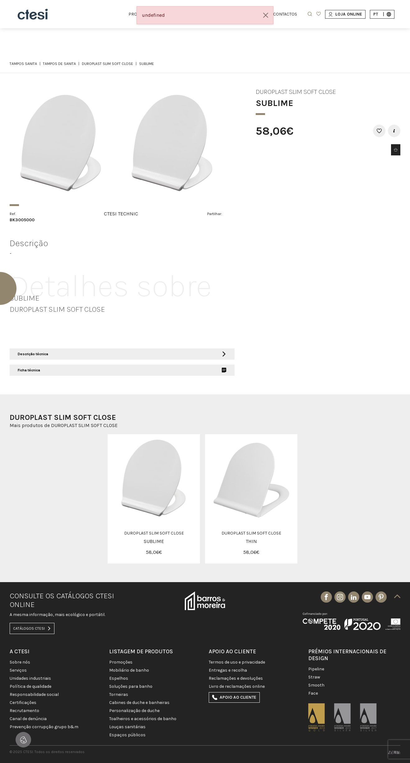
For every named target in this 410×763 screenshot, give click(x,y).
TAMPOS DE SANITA (59, 64)
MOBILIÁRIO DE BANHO (129, 670)
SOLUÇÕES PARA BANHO (130, 686)
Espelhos (118, 678)
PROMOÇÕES (121, 662)
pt (382, 14)
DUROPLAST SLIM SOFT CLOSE (107, 64)
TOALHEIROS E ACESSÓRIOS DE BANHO (142, 718)
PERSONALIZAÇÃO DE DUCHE (134, 710)
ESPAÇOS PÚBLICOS (127, 735)
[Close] (265, 15)
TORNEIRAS (118, 694)
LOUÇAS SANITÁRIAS (127, 726)
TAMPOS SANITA (23, 64)
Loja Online (345, 14)
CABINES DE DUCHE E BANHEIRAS (139, 702)
